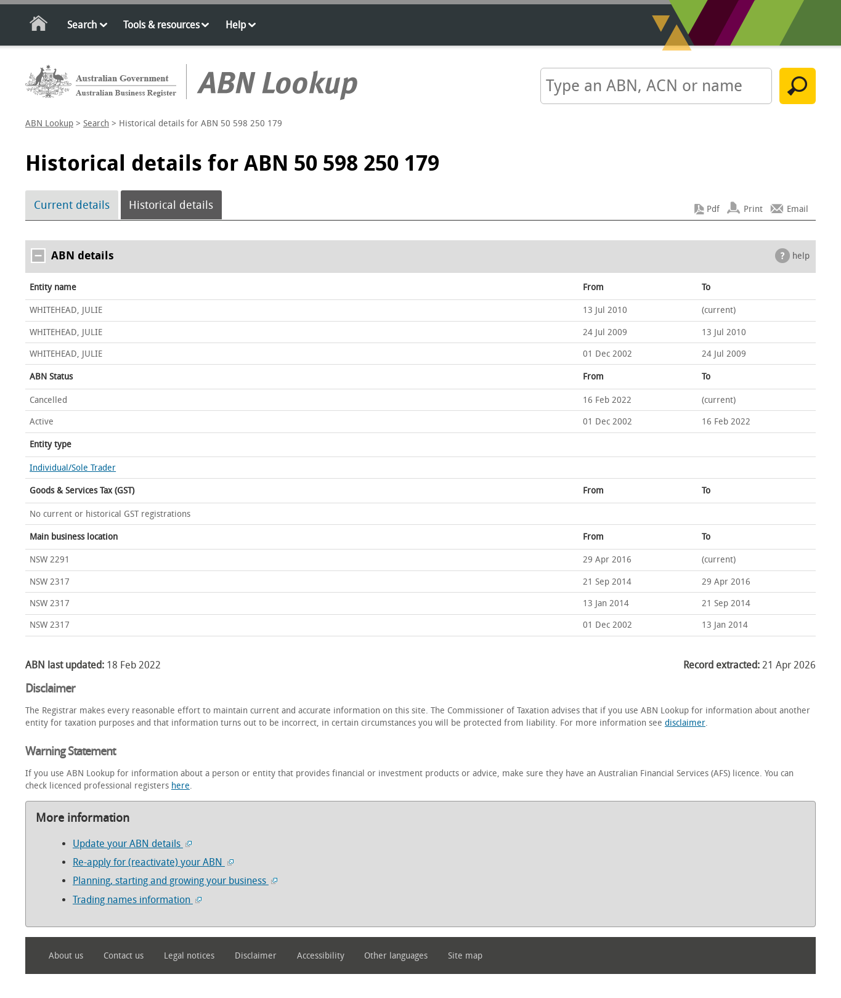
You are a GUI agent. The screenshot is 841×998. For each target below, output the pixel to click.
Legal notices (189, 956)
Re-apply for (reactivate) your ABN (153, 862)
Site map (465, 956)
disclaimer (685, 723)
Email (797, 209)
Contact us (124, 956)
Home (39, 25)
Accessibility (320, 956)
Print (753, 209)
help (801, 256)
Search (82, 25)
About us (66, 956)
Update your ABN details (132, 844)
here (180, 786)
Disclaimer (256, 956)
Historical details (171, 205)
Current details (72, 205)
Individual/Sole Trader (73, 468)
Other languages (396, 956)
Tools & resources (161, 25)
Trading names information (137, 900)
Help (235, 25)
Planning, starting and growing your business (175, 880)
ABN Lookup (49, 123)
